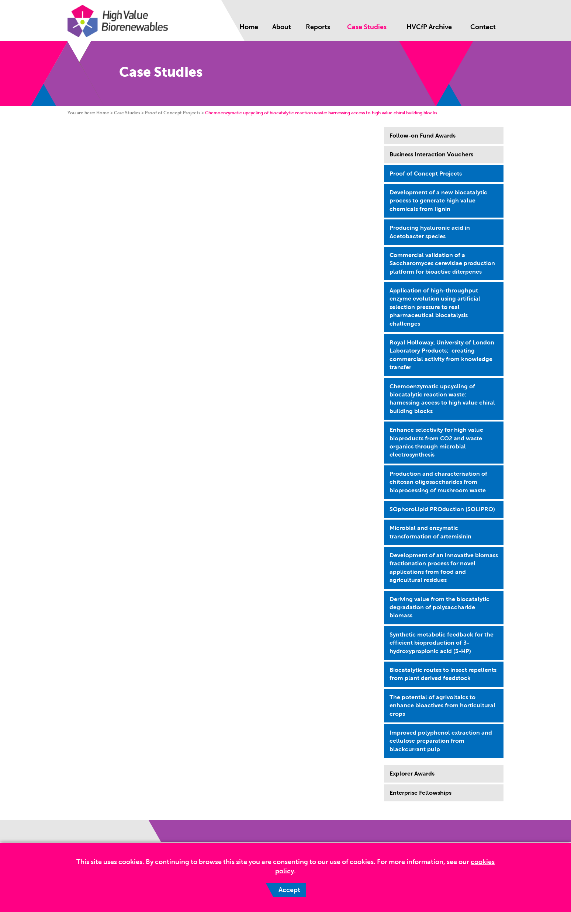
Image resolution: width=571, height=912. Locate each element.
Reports (318, 27)
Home (248, 27)
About (281, 27)
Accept (289, 890)
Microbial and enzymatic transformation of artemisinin (430, 532)
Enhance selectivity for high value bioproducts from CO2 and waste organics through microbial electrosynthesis (436, 442)
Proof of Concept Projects (172, 112)
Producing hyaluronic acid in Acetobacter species (430, 232)
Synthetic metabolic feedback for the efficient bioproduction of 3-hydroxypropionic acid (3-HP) (442, 642)
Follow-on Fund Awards (423, 135)
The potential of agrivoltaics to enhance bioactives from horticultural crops (442, 705)
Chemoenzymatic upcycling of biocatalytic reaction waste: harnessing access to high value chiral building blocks (442, 398)
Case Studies (367, 27)
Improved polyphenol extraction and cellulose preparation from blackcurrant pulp (441, 740)
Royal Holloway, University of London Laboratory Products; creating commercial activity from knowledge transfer (442, 354)
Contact (483, 27)
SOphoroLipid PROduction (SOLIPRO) (442, 509)
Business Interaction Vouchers (431, 154)
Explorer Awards (412, 773)
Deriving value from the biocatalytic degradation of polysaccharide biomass (439, 607)
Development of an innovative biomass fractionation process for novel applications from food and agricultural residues (444, 567)
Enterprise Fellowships (420, 793)
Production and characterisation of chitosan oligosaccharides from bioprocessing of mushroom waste (438, 482)
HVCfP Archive (429, 27)
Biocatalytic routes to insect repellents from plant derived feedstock (443, 674)
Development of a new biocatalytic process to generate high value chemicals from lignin (438, 200)
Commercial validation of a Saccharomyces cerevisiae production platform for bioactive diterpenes (442, 263)
